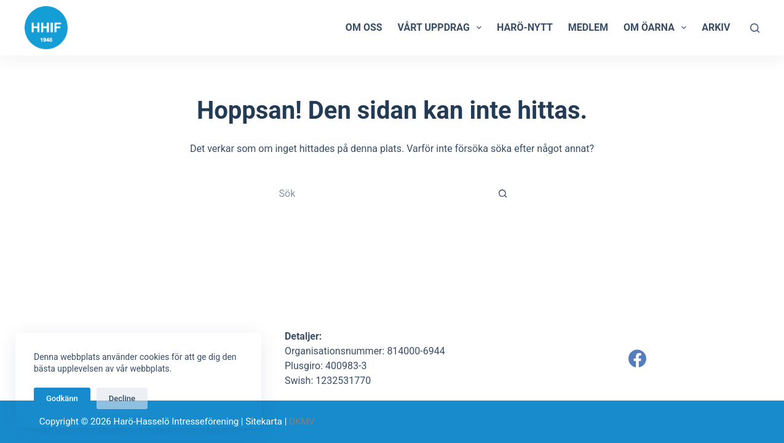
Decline (122, 398)
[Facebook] (637, 358)
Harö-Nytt (525, 27)
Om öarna (657, 27)
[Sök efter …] (380, 193)
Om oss (364, 27)
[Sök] (754, 28)
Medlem (588, 27)
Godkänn (62, 398)
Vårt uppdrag (442, 27)
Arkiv (716, 27)
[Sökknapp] (503, 193)
